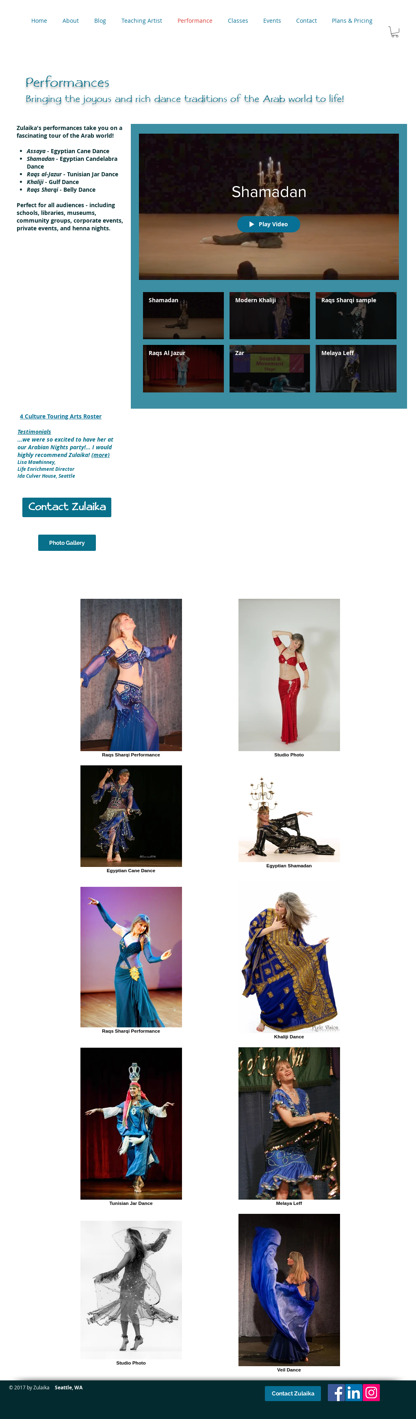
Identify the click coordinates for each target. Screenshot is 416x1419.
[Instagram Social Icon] (371, 1392)
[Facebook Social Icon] (336, 1392)
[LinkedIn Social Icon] (353, 1392)
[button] (394, 31)
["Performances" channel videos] (269, 344)
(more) (100, 455)
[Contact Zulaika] (66, 507)
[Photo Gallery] (67, 543)
